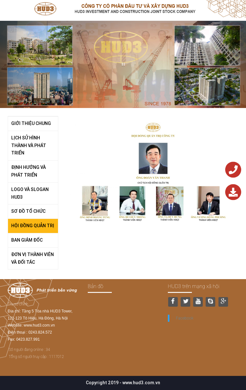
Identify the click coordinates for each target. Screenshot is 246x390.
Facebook (184, 318)
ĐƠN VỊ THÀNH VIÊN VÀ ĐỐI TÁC (32, 258)
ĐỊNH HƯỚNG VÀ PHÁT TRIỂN (28, 171)
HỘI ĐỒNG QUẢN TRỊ (32, 225)
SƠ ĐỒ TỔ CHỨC (28, 211)
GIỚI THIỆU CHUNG (31, 123)
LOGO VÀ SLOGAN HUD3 (30, 193)
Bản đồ (95, 286)
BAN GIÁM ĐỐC (27, 240)
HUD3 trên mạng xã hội (193, 286)
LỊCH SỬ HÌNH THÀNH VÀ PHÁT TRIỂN (28, 145)
